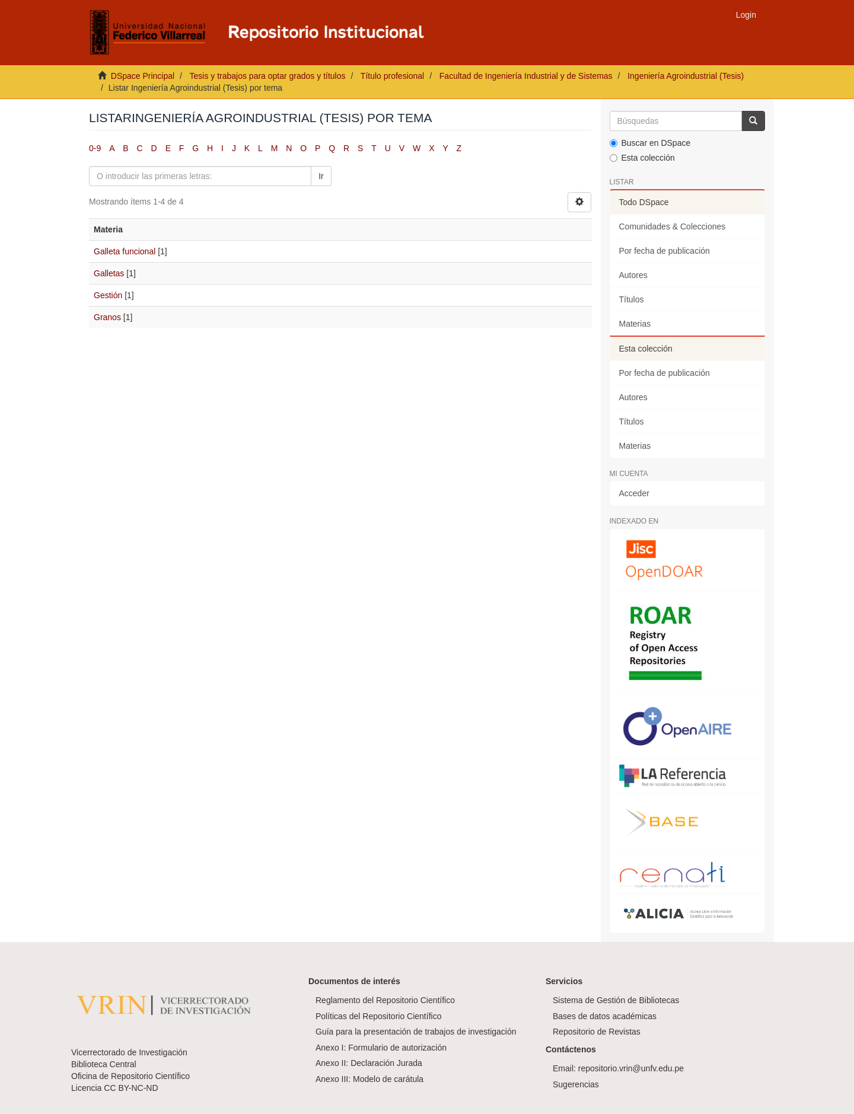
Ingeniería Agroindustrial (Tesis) (685, 76)
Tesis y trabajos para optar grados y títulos (267, 76)
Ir (321, 176)
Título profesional (392, 76)
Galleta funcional (124, 251)
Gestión (108, 295)
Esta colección (642, 157)
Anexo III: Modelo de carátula (369, 1079)
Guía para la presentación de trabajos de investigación (416, 1031)
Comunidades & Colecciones (672, 226)
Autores (633, 275)
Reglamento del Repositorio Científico (385, 1000)
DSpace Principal (142, 76)
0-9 (95, 148)
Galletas (109, 273)
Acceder (634, 493)
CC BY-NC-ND (131, 1088)
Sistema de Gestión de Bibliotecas (616, 1000)
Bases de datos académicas (605, 1016)
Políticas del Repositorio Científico (378, 1016)
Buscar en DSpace (650, 143)
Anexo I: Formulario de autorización (381, 1047)
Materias (635, 323)
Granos (107, 317)
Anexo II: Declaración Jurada (369, 1063)
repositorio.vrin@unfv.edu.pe (631, 1068)
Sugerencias (576, 1084)
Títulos (631, 299)
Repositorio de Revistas (596, 1031)
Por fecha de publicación (664, 251)
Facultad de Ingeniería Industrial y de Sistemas (526, 76)
